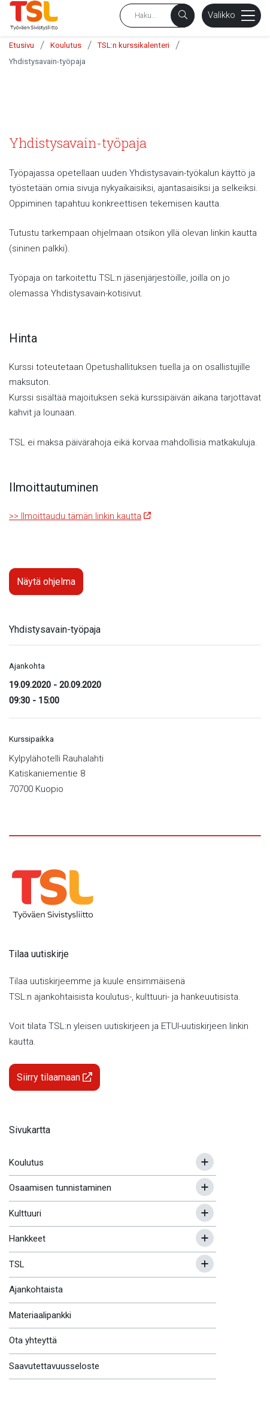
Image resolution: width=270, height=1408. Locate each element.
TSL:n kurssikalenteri (133, 45)
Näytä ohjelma (46, 581)
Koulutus (65, 45)
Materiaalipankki (40, 1315)
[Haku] (183, 16)
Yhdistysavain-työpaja (47, 61)
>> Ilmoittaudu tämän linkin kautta (75, 516)
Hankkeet (27, 1238)
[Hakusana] (157, 16)
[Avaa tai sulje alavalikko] (205, 1162)
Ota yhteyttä (33, 1340)
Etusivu (21, 45)
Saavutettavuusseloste (54, 1366)
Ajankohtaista (36, 1289)
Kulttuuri (25, 1213)
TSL (17, 1264)
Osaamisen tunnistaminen (60, 1187)
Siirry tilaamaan (54, 1077)
